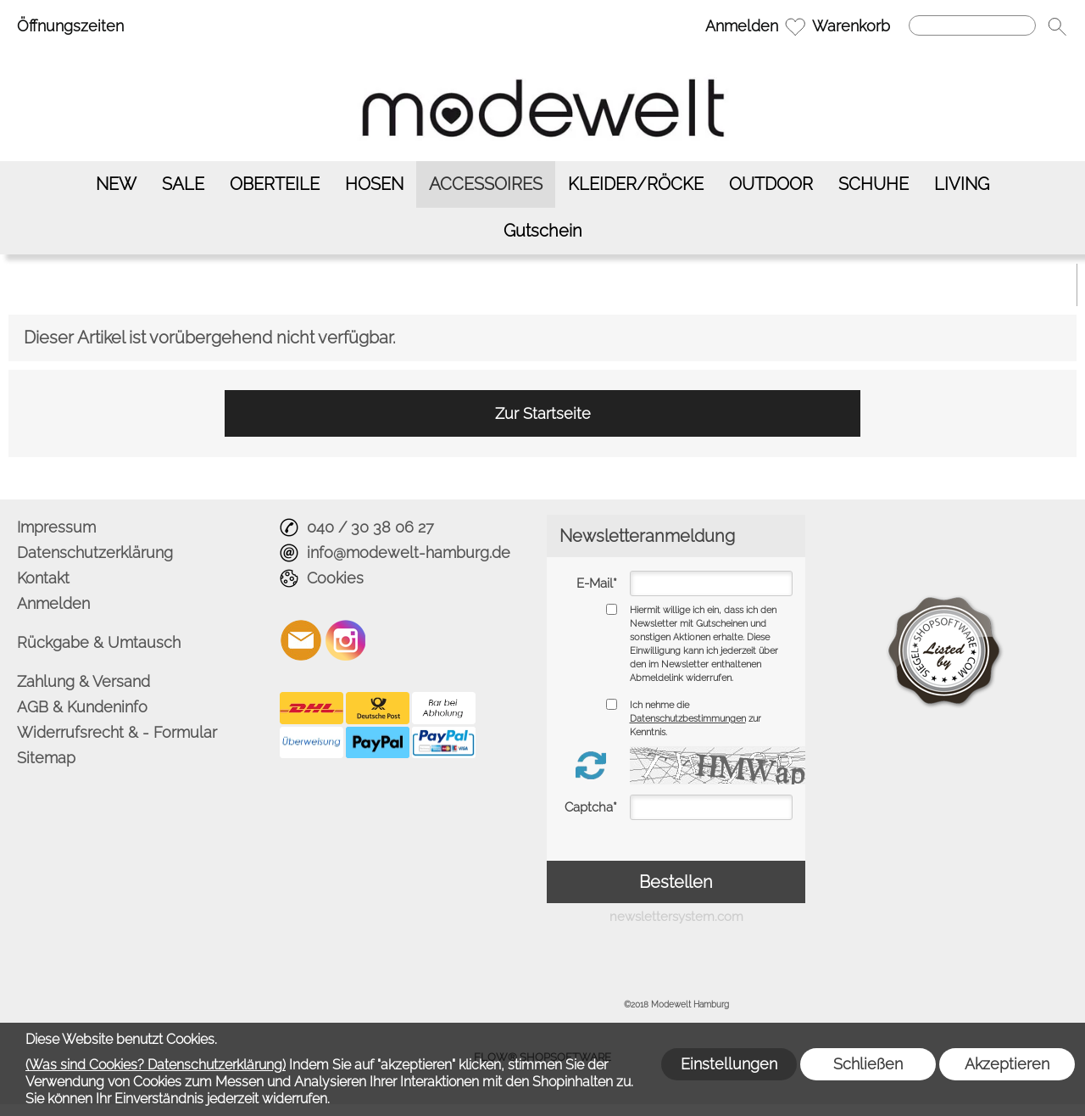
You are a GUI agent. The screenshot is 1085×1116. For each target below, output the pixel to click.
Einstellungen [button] (729, 1064)
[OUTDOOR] (771, 184)
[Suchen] (972, 25)
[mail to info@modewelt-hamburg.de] (301, 640)
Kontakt (43, 578)
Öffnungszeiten (70, 26)
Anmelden (741, 26)
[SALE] (183, 184)
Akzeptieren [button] (1007, 1064)
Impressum (56, 527)
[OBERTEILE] (274, 184)
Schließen (868, 1064)
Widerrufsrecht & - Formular (117, 732)
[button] (1057, 26)
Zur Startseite (543, 413)
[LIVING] (961, 184)
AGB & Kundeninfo (82, 707)
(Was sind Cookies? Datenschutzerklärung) (155, 1065)
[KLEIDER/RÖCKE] (635, 184)
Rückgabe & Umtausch (99, 642)
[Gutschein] (543, 231)
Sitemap (46, 758)
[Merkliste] (795, 26)
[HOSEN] (374, 184)
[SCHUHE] (873, 184)
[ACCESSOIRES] (485, 184)
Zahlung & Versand (83, 681)
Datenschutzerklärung (95, 552)
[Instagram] (346, 640)
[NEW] (116, 184)
